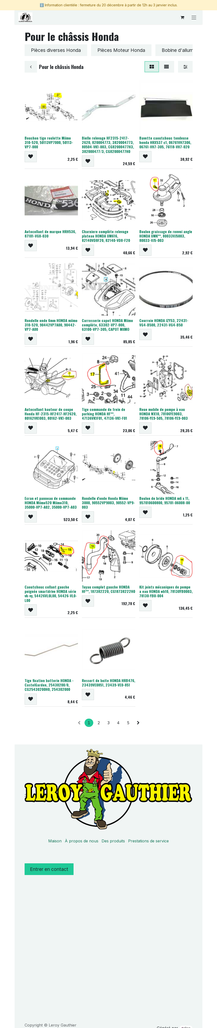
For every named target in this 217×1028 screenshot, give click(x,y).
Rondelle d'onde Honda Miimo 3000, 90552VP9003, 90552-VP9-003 (108, 502)
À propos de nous (81, 840)
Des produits (113, 840)
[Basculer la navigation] (194, 17)
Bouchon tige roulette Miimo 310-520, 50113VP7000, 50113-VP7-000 (49, 142)
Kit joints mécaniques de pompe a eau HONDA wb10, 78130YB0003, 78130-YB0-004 (165, 591)
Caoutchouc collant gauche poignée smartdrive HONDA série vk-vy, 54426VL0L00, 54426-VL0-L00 (51, 593)
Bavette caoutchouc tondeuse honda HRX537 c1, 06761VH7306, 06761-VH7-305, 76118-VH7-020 (165, 142)
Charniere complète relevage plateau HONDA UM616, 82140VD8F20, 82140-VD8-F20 (106, 236)
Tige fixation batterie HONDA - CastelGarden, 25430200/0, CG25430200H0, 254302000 (49, 685)
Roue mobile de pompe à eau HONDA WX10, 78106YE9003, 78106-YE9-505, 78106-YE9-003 (163, 414)
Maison (55, 840)
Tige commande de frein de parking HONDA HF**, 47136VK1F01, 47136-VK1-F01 (104, 414)
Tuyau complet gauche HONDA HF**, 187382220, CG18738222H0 (108, 589)
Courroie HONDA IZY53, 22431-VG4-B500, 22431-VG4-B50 (163, 322)
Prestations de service (148, 840)
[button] (31, 156)
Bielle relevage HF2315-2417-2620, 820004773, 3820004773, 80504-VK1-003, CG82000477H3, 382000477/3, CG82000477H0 (108, 144)
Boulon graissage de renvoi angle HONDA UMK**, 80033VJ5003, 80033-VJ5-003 (165, 236)
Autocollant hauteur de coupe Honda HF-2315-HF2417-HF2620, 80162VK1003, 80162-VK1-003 (50, 414)
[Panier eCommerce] (182, 17)
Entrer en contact (49, 869)
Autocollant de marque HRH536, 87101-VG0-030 (50, 233)
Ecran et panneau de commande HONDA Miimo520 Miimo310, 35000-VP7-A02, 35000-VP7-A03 (51, 502)
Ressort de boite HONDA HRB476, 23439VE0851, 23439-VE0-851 (108, 682)
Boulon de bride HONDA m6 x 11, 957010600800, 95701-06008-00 (164, 500)
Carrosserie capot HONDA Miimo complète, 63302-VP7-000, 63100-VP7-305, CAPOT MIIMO (107, 325)
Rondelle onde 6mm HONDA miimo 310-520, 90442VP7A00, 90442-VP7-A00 (51, 325)
